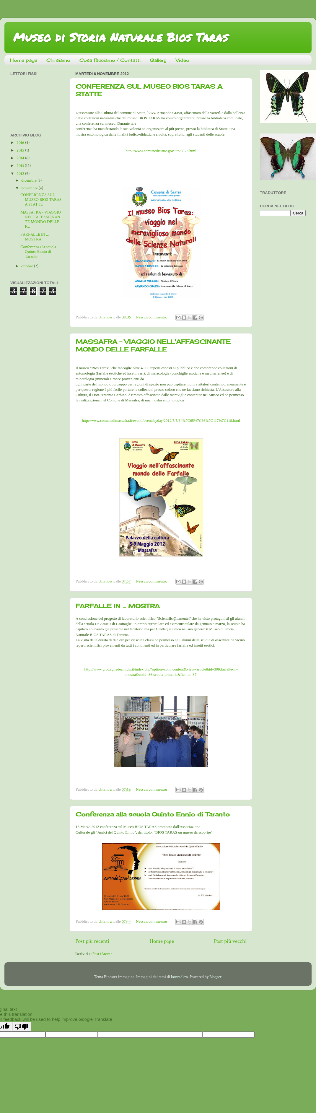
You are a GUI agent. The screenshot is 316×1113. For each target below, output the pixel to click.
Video (182, 60)
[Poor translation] (21, 1026)
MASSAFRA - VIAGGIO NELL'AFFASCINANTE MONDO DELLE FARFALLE (153, 345)
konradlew (179, 976)
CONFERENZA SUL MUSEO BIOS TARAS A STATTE (40, 199)
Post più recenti (92, 941)
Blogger (215, 976)
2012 (21, 173)
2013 (21, 165)
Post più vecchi (230, 941)
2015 (21, 150)
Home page (23, 60)
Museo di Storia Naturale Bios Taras (120, 37)
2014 (21, 158)
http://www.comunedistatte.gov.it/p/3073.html (161, 151)
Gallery (158, 60)
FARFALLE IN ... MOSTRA (118, 606)
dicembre (29, 180)
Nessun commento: (152, 317)
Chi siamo (58, 60)
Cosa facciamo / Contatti (110, 60)
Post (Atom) (102, 953)
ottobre (27, 266)
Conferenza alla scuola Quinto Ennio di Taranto (153, 814)
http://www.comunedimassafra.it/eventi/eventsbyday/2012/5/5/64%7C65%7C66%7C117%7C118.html (161, 420)
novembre (30, 188)
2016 (21, 142)
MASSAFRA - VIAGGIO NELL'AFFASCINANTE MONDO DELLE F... (40, 220)
